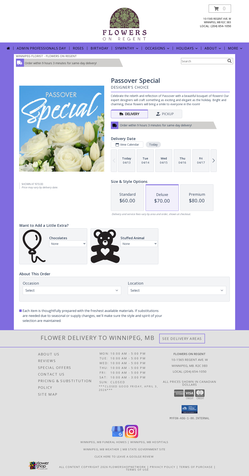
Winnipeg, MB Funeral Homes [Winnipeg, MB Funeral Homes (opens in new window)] (103, 442)
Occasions (157, 48)
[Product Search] (203, 61)
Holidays (187, 48)
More (235, 48)
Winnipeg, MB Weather (101, 449)
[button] (220, 9)
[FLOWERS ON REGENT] (124, 23)
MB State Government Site (144, 449)
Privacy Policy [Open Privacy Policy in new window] (162, 467)
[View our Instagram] (131, 437)
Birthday (99, 48)
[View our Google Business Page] (117, 437)
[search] (229, 61)
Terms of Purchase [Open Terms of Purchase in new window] (196, 467)
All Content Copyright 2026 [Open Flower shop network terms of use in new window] (83, 467)
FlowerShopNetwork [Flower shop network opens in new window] (127, 467)
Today (153, 144)
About (213, 48)
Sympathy (127, 48)
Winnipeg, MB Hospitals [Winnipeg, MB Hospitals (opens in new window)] (149, 442)
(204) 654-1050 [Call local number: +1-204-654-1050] (221, 26)
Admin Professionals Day (41, 48)
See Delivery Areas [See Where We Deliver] (182, 338)
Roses (78, 48)
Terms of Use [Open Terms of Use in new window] (137, 469)
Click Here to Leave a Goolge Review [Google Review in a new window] (125, 456)
